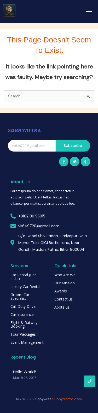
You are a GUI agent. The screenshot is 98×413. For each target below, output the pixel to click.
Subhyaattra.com (67, 399)
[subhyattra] (9, 10)
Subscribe (73, 145)
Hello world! (24, 371)
